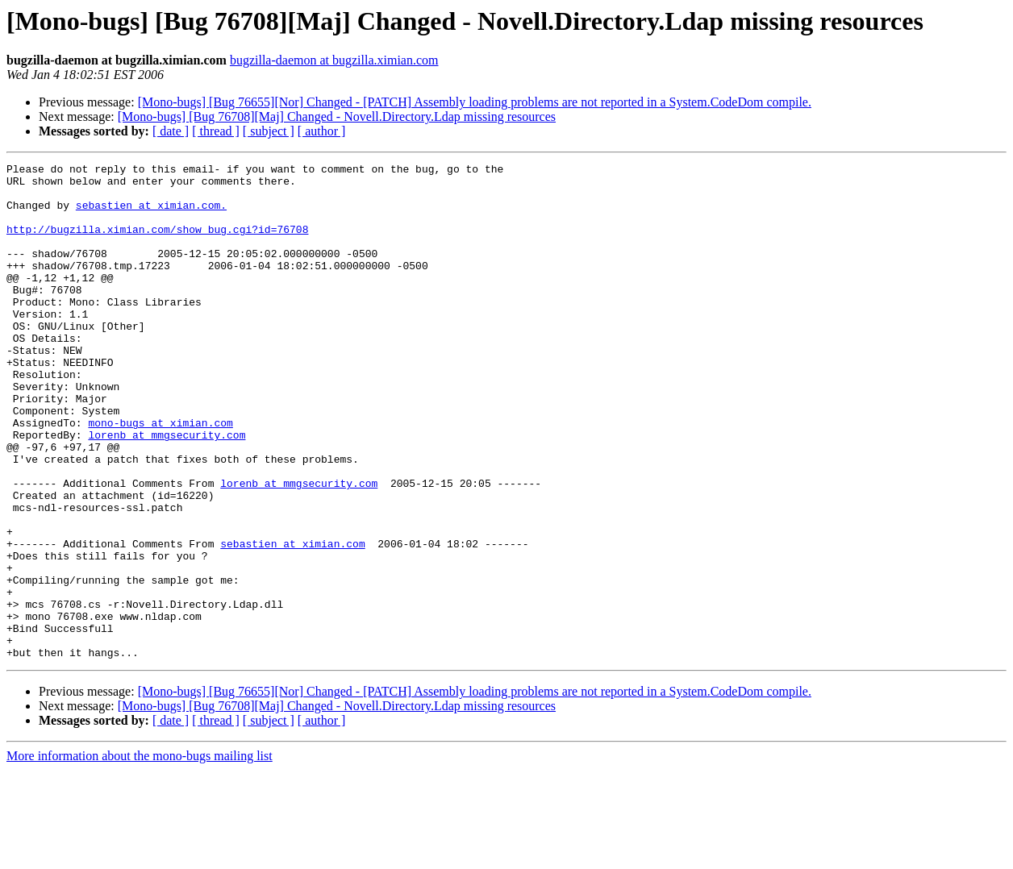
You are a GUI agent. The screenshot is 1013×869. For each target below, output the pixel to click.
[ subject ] (268, 131)
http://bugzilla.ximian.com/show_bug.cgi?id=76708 (157, 243)
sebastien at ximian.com (292, 620)
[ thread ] (216, 131)
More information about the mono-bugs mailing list (139, 855)
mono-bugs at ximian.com (160, 475)
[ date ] (170, 131)
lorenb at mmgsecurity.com (166, 490)
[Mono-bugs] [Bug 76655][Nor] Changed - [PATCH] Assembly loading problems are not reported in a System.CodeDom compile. (474, 102)
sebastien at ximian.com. (151, 214)
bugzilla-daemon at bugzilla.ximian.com (334, 60)
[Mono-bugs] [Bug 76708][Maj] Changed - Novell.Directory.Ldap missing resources (337, 116)
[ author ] (322, 131)
